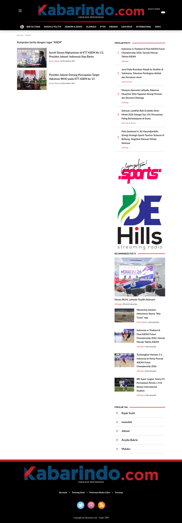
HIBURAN (113, 26)
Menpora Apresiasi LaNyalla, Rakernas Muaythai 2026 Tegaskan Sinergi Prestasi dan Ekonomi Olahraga (142, 94)
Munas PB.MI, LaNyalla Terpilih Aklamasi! (135, 299)
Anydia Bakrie (130, 440)
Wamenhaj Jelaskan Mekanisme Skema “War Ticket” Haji (149, 314)
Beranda (20, 35)
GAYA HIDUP (126, 26)
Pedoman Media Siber (99, 492)
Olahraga (125, 61)
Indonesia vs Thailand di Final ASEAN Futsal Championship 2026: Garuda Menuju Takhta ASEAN (143, 53)
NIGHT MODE (154, 9)
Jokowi (126, 430)
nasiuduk (127, 422)
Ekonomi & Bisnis (129, 123)
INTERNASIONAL (143, 26)
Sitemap (119, 492)
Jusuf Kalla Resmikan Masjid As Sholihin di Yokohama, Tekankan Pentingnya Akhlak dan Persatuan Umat (142, 73)
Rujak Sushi (128, 413)
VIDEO (158, 26)
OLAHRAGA (91, 26)
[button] (20, 11)
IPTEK (102, 26)
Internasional (127, 82)
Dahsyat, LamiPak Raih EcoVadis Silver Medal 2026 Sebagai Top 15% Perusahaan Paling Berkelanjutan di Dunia (142, 114)
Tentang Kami (78, 492)
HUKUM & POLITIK (52, 26)
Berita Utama (54, 61)
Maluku (126, 448)
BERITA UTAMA (33, 26)
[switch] (163, 12)
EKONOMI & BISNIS (73, 26)
